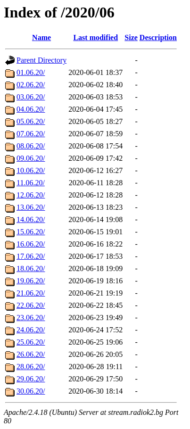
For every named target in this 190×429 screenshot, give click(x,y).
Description (158, 37)
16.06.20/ (31, 244)
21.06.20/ (31, 293)
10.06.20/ (31, 170)
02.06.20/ (31, 85)
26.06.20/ (31, 354)
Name (41, 37)
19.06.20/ (31, 281)
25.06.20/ (31, 342)
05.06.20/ (31, 121)
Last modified (95, 37)
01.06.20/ (31, 72)
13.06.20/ (31, 207)
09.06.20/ (31, 158)
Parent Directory (41, 60)
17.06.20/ (31, 256)
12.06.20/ (31, 195)
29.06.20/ (31, 379)
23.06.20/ (31, 318)
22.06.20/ (31, 305)
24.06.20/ (31, 330)
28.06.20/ (31, 367)
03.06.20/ (31, 97)
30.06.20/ (31, 391)
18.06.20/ (31, 268)
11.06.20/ (31, 183)
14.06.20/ (31, 219)
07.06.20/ (31, 134)
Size (131, 37)
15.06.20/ (31, 232)
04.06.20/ (31, 109)
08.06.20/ (31, 146)
